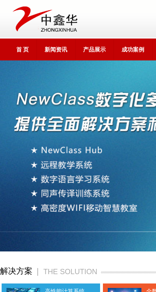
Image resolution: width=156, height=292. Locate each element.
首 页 (22, 50)
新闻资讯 (56, 50)
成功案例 (133, 50)
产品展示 (94, 50)
